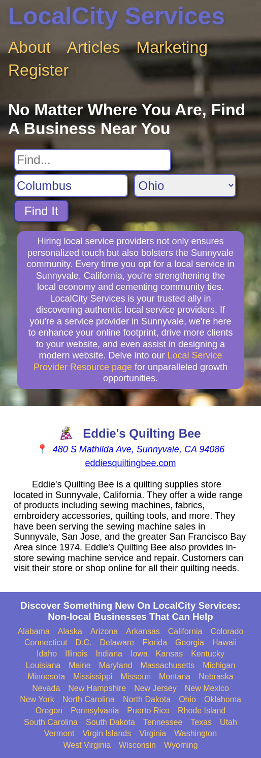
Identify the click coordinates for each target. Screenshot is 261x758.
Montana (174, 676)
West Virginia (87, 745)
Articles (93, 47)
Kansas (169, 653)
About (29, 47)
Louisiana (43, 665)
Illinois (76, 653)
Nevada (46, 688)
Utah (228, 722)
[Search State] (185, 185)
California (185, 631)
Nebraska (216, 676)
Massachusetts (168, 665)
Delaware (117, 642)
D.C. (84, 642)
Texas (201, 722)
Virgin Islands (106, 733)
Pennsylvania (95, 710)
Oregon (49, 710)
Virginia (152, 733)
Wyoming (181, 745)
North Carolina (88, 699)
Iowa (139, 653)
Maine (80, 665)
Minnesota (46, 676)
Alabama (34, 631)
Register (38, 70)
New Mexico (207, 688)
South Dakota (110, 722)
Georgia (189, 642)
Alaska (70, 631)
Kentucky (207, 653)
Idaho (47, 653)
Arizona (104, 631)
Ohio (187, 699)
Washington (195, 733)
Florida (154, 642)
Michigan (219, 665)
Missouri (135, 676)
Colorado (226, 631)
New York (37, 699)
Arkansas (143, 631)
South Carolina (51, 722)
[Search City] (71, 185)
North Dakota (147, 699)
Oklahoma (222, 699)
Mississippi (92, 676)
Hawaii (224, 642)
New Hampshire (97, 688)
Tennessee (162, 722)
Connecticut (46, 642)
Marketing (172, 47)
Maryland (116, 665)
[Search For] (92, 160)
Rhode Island (201, 710)
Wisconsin (137, 745)
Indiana (109, 653)
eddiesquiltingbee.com (130, 463)
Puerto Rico (148, 710)
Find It (41, 211)
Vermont (59, 733)
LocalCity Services (116, 16)
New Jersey (155, 688)
